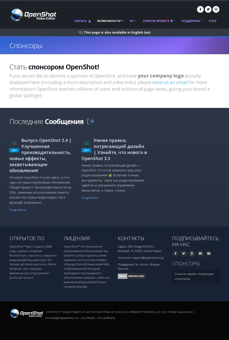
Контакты (131, 238)
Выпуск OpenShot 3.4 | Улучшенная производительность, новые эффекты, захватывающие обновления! (40, 155)
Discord (123, 269)
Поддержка (191, 21)
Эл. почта (141, 264)
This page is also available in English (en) (117, 32)
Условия (88, 318)
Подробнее (17, 210)
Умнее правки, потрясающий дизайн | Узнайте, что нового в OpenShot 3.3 (114, 149)
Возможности (109, 21)
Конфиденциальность (62, 318)
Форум (154, 264)
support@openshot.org (147, 258)
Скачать (82, 21)
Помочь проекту (158, 21)
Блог (213, 21)
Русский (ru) (106, 318)
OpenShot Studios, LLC (145, 312)
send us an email (170, 82)
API (131, 21)
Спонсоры (186, 263)
